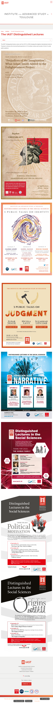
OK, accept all (45, 698)
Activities (7, 31)
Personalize (29, 701)
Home (2, 31)
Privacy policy (36, 701)
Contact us (25, 683)
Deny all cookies (19, 701)
